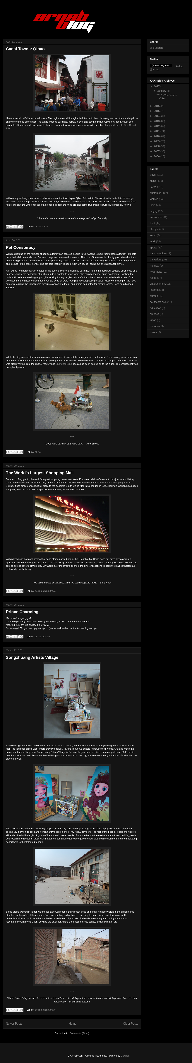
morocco (155, 326)
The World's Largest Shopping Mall (40, 472)
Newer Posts (14, 1023)
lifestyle (154, 229)
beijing (38, 591)
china (38, 226)
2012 (157, 126)
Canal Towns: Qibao (25, 49)
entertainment (158, 283)
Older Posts (130, 1023)
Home (73, 1023)
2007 (157, 151)
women (46, 636)
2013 (157, 121)
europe (154, 295)
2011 (157, 131)
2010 (157, 136)
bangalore (155, 259)
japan (153, 320)
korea (153, 187)
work (152, 241)
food (152, 223)
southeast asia (158, 301)
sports (153, 247)
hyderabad (156, 271)
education (155, 308)
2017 (157, 86)
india (152, 205)
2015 (157, 110)
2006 (157, 156)
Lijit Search (156, 47)
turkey (153, 332)
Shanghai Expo (64, 364)
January (162, 90)
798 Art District (64, 745)
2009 (157, 141)
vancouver (156, 217)
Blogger (125, 1055)
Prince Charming (22, 611)
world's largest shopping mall (112, 482)
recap (153, 277)
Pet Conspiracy (20, 247)
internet (154, 289)
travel (45, 226)
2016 (157, 105)
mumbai (154, 265)
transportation (158, 253)
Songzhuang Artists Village (32, 657)
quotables (155, 192)
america (154, 313)
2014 (157, 115)
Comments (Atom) (79, 1033)
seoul (153, 235)
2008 (157, 146)
